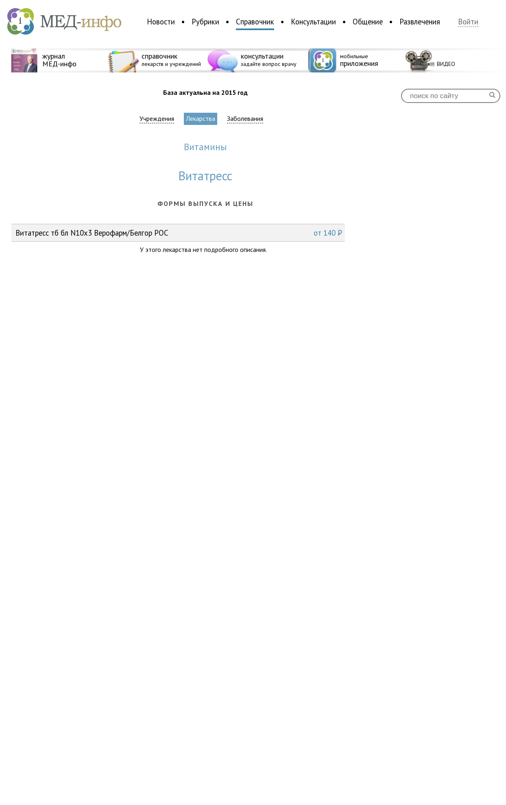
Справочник (255, 21)
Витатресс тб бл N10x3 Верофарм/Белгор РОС (178, 233)
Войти (468, 21)
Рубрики (205, 21)
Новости (161, 21)
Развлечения (419, 21)
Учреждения (157, 118)
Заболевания (245, 118)
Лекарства (200, 118)
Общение (368, 21)
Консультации (313, 21)
